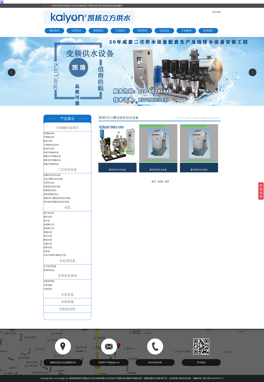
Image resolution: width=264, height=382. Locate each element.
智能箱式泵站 (50, 190)
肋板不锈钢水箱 (51, 164)
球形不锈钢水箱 (51, 152)
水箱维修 (67, 302)
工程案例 (186, 30)
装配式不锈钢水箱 (52, 156)
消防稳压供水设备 (52, 186)
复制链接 (74, 378)
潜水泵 (47, 220)
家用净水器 (49, 270)
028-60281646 (155, 362)
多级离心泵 (49, 224)
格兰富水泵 (49, 213)
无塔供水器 (49, 182)
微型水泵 (48, 240)
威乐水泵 (48, 216)
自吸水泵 (48, 243)
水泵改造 (67, 294)
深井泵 (47, 251)
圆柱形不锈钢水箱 (52, 160)
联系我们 (208, 30)
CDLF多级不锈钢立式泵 (55, 255)
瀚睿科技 (197, 378)
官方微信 (201, 362)
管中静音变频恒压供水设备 (56, 202)
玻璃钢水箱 (49, 133)
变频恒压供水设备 (52, 175)
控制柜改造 (67, 309)
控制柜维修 (49, 281)
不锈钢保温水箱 (51, 145)
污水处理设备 (50, 266)
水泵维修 (48, 285)
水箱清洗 (48, 289)
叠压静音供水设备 (117, 169)
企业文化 (164, 30)
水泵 (67, 207)
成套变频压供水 (51, 194)
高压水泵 (48, 236)
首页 (179, 118)
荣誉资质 (142, 30)
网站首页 (54, 30)
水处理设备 (67, 261)
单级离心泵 (49, 228)
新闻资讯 (98, 30)
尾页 (167, 181)
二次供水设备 (67, 169)
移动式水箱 (49, 148)
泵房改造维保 (67, 275)
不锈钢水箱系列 (67, 128)
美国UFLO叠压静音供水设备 (57, 198)
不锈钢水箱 (49, 137)
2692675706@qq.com (108, 362)
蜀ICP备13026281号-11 (213, 378)
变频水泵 (48, 232)
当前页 (160, 181)
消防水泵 (48, 247)
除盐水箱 (48, 141)
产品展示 (120, 30)
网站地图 (216, 12)
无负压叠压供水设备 (53, 179)
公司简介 (76, 30)
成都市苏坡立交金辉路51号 (63, 362)
